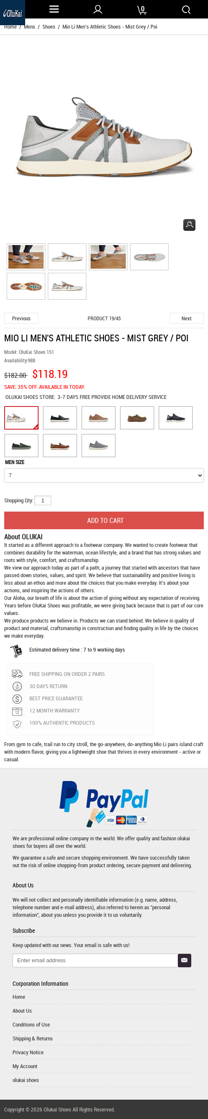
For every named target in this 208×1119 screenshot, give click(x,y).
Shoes (48, 26)
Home (19, 996)
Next (187, 318)
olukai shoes (26, 1080)
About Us (22, 1010)
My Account (25, 1066)
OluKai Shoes (46, 605)
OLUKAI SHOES (22, 397)
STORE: (30, 397)
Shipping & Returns (33, 1038)
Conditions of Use (31, 1024)
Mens (29, 26)
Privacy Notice (28, 1052)
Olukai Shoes (57, 1109)
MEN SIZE (14, 462)
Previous (21, 318)
